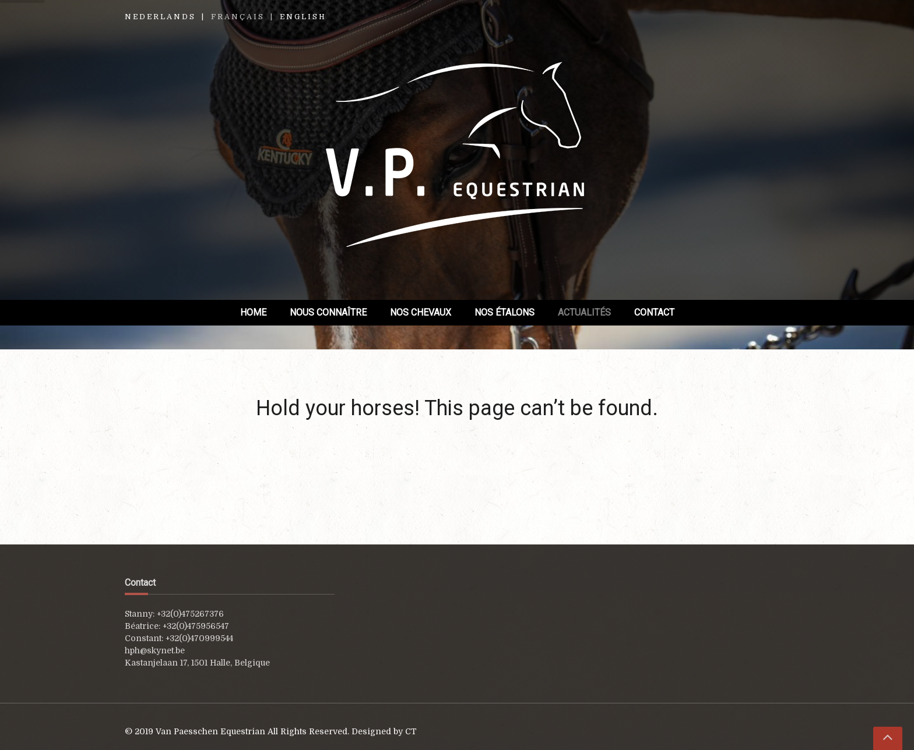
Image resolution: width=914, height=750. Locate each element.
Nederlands (160, 17)
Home (253, 312)
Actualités (584, 312)
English (303, 17)
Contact (654, 312)
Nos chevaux (420, 312)
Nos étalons (504, 312)
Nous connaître (328, 312)
